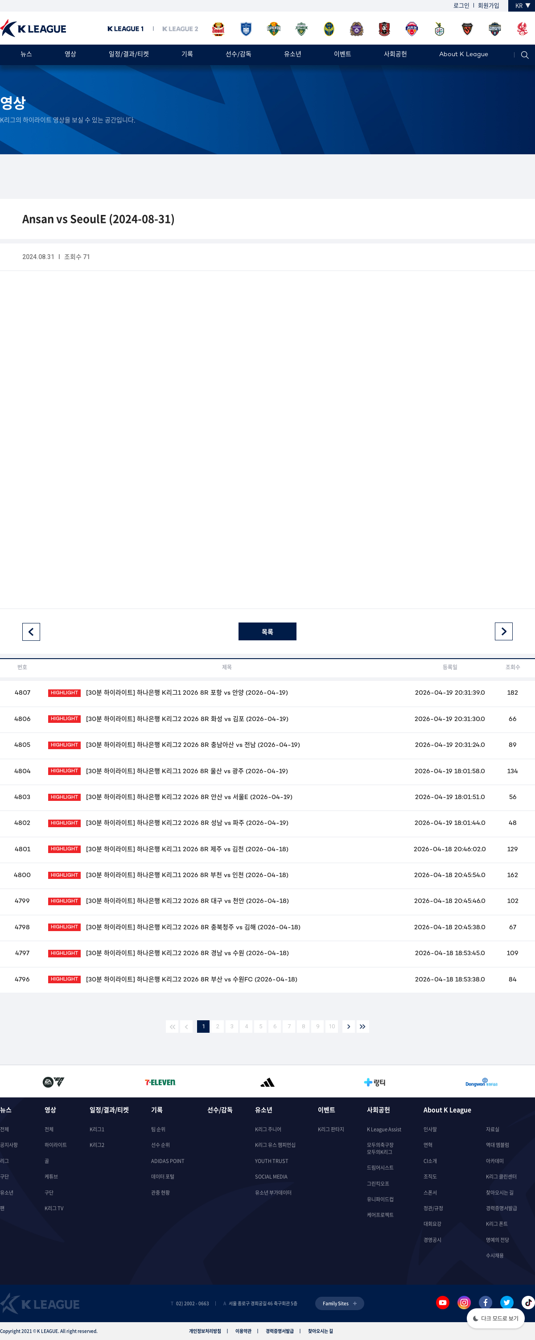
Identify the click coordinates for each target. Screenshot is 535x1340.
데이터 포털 (162, 1176)
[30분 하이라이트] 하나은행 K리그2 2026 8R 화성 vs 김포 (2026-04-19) (168, 719)
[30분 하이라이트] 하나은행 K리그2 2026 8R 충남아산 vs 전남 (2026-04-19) (174, 745)
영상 (70, 54)
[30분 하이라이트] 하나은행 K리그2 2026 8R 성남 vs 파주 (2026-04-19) (168, 823)
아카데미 (495, 1161)
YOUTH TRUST (271, 1161)
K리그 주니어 (268, 1129)
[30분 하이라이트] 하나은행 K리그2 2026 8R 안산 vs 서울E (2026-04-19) (170, 797)
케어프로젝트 (380, 1215)
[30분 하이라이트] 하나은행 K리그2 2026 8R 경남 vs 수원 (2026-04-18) (168, 953)
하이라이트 (56, 1145)
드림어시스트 (380, 1167)
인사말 (430, 1129)
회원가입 (488, 5)
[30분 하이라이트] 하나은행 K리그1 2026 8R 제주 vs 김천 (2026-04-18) (168, 849)
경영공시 (432, 1240)
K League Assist (384, 1129)
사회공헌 (395, 54)
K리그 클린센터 (501, 1176)
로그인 (461, 5)
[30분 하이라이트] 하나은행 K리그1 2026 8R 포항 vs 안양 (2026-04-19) (168, 693)
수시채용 (495, 1255)
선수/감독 (238, 54)
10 (332, 1026)
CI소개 (430, 1161)
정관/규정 (433, 1208)
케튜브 (51, 1176)
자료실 (492, 1129)
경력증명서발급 (501, 1208)
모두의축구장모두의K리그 (380, 1148)
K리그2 (97, 1145)
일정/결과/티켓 (129, 54)
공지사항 (9, 1145)
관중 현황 (160, 1192)
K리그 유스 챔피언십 (275, 1145)
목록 (267, 631)
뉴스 (26, 54)
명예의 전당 (497, 1240)
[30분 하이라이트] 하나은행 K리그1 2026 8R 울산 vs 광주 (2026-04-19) (168, 771)
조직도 (430, 1176)
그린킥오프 (378, 1183)
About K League (463, 54)
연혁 (428, 1145)
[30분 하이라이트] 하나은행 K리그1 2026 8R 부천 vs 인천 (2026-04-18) (168, 875)
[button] (495, 1319)
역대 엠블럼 (497, 1145)
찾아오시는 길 (500, 1192)
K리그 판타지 (331, 1129)
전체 (4, 1129)
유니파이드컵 (380, 1199)
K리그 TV (54, 1208)
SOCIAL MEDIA (271, 1176)
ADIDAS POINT (168, 1161)
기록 (187, 54)
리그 (4, 1161)
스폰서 (430, 1192)
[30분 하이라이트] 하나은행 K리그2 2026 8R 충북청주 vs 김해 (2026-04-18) (174, 927)
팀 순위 (158, 1129)
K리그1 (97, 1129)
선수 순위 (160, 1145)
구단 (4, 1176)
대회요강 (432, 1224)
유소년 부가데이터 (273, 1192)
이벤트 (342, 54)
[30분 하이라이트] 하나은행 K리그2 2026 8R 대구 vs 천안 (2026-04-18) (168, 901)
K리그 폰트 (497, 1224)
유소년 (292, 54)
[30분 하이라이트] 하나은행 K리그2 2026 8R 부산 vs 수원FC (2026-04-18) (172, 980)
